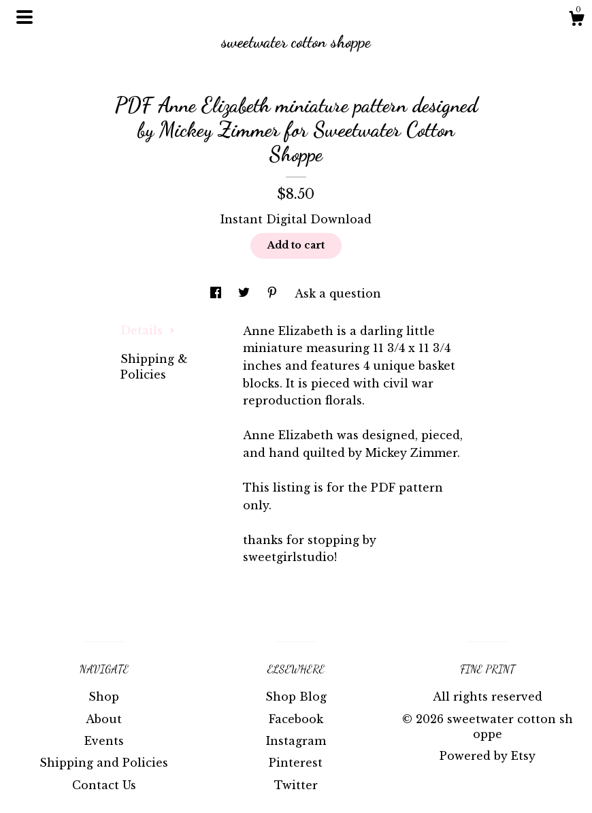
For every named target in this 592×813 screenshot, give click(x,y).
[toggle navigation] (24, 17)
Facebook (296, 719)
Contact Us (104, 785)
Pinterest (296, 762)
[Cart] (576, 20)
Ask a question (338, 293)
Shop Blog (296, 696)
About (104, 719)
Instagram (296, 741)
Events (104, 741)
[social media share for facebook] (217, 293)
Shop (103, 696)
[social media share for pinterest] (274, 293)
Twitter (296, 785)
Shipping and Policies (103, 762)
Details (147, 330)
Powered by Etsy (488, 756)
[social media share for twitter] (245, 293)
